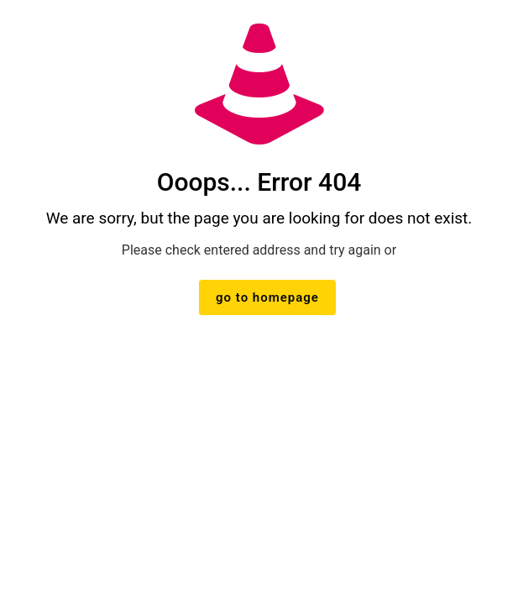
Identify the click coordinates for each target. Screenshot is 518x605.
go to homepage (267, 297)
